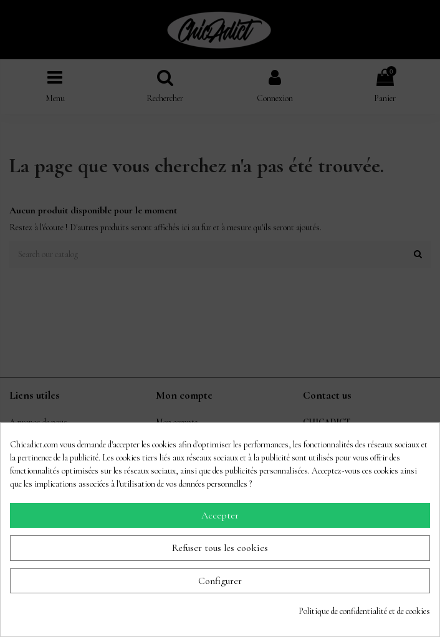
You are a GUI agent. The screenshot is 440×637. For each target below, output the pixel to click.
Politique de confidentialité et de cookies (364, 611)
